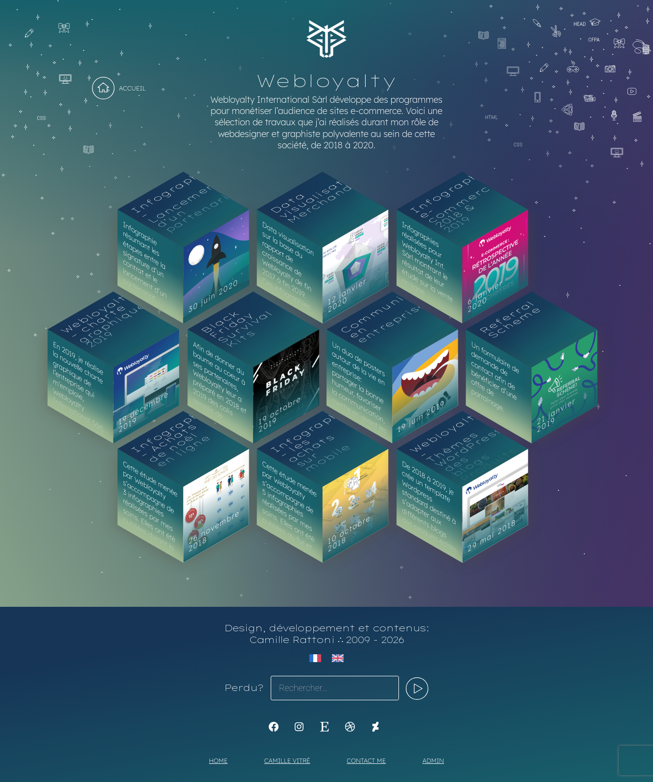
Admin (433, 760)
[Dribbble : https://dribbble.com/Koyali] (350, 727)
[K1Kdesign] (273, 727)
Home (218, 760)
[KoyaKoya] (375, 727)
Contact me (366, 760)
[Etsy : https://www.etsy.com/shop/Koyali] (324, 727)
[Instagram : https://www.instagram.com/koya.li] (299, 727)
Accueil (132, 88)
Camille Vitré (287, 760)
